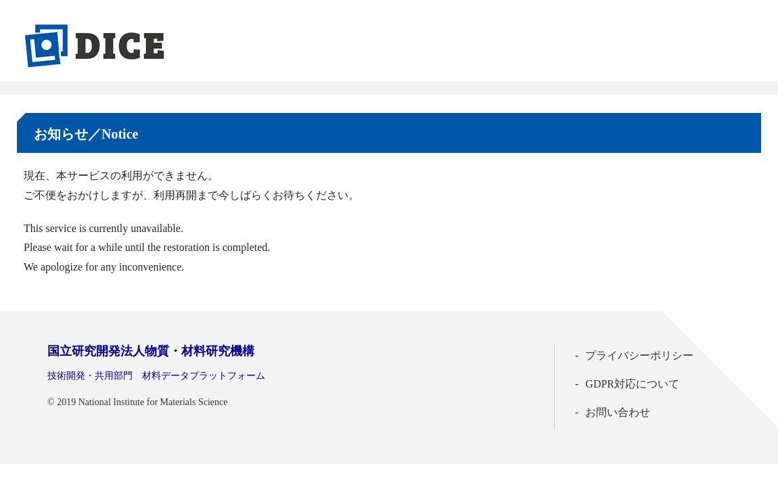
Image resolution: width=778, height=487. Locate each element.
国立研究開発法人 (150, 351)
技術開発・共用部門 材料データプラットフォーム (156, 376)
